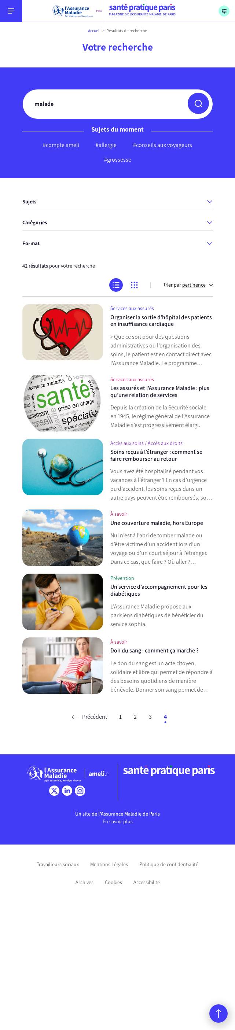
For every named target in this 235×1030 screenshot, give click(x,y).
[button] (198, 103)
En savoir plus (118, 822)
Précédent (89, 716)
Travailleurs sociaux (58, 864)
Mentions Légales (109, 864)
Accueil (94, 30)
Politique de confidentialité (168, 864)
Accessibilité (146, 882)
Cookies (113, 882)
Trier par (188, 285)
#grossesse (117, 159)
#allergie (106, 144)
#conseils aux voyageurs (162, 144)
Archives (84, 882)
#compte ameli (61, 144)
